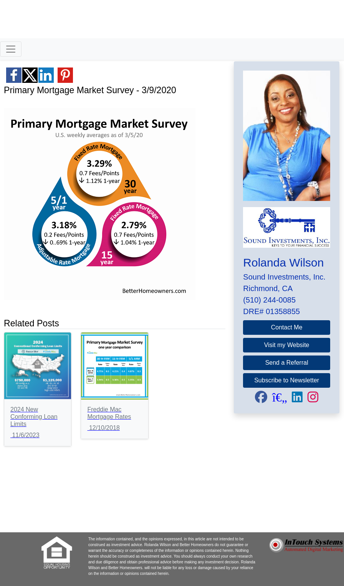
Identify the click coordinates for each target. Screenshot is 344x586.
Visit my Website (286, 345)
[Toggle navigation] (11, 49)
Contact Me (287, 327)
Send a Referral (286, 362)
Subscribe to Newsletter (286, 380)
